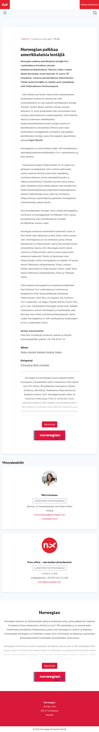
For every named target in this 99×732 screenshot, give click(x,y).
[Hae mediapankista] (95, 13)
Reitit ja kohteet (41, 365)
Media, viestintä (28, 352)
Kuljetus (50, 352)
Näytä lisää (49, 424)
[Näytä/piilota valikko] (5, 13)
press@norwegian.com (49, 581)
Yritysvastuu (27, 365)
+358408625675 (49, 518)
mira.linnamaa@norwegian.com (49, 514)
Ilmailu (58, 352)
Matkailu (41, 352)
